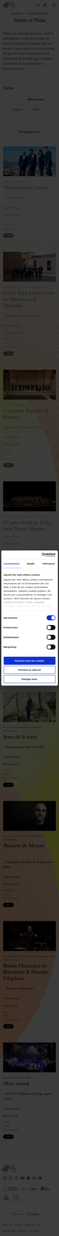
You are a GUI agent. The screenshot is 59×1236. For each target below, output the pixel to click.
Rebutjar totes (29, 679)
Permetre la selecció (29, 670)
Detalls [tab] (31, 563)
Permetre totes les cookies (29, 660)
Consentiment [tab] (11, 563)
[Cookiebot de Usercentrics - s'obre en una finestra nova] (42, 555)
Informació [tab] (49, 563)
